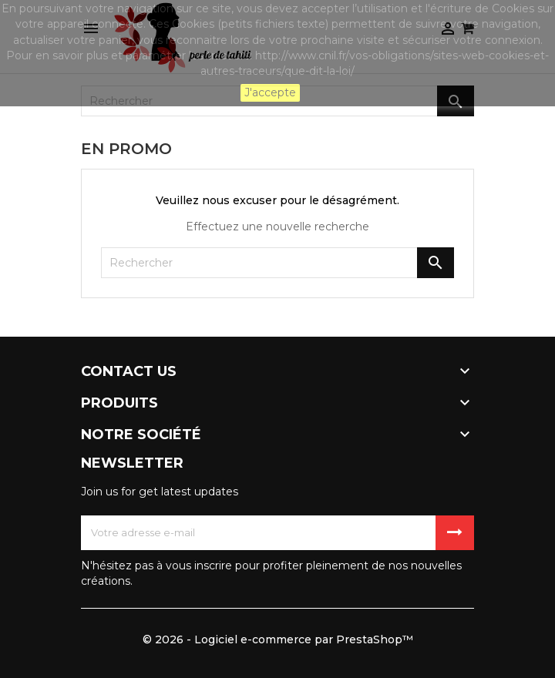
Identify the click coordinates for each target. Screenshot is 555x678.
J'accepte (270, 92)
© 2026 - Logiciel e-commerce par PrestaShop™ (278, 639)
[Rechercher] (277, 262)
